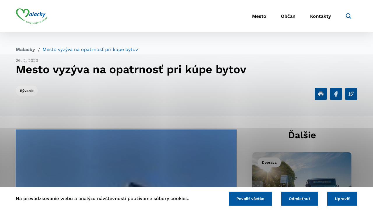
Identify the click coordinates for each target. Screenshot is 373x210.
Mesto (259, 16)
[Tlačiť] (321, 94)
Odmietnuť (299, 198)
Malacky (25, 49)
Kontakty (320, 16)
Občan (288, 16)
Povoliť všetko (250, 198)
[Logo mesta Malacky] (31, 16)
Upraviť (342, 198)
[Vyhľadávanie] (348, 16)
